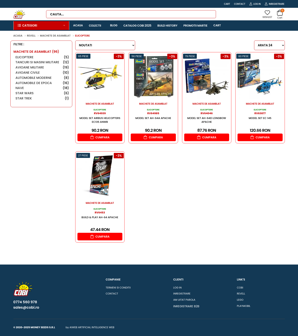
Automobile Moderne (42, 77)
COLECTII (95, 26)
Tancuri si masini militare (42, 62)
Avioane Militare (42, 67)
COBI (240, 287)
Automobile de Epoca (42, 83)
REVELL (241, 293)
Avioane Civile (42, 72)
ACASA (78, 25)
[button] (41, 25)
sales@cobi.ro (26, 307)
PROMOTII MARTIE (195, 26)
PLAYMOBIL (243, 306)
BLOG (113, 25)
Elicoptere (42, 57)
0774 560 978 (25, 302)
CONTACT (239, 4)
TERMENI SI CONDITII (118, 287)
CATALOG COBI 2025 (137, 26)
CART (227, 4)
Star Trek (42, 98)
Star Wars (42, 93)
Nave (42, 88)
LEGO (240, 300)
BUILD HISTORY (167, 26)
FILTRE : (19, 44)
